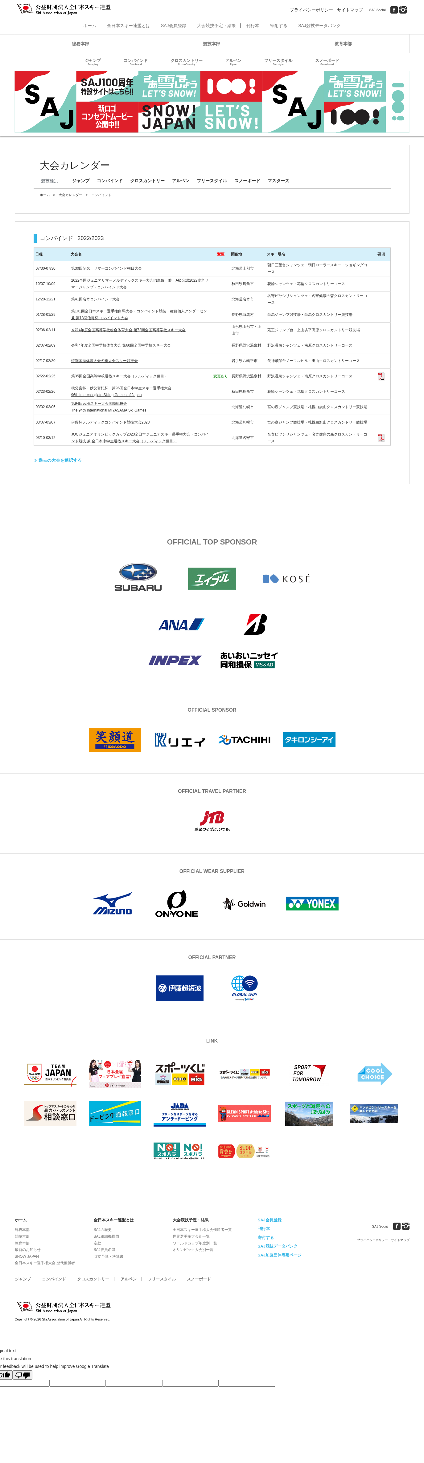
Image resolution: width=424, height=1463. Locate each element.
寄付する (266, 1237)
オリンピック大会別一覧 (193, 1250)
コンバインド (136, 62)
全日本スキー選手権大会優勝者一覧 (202, 1230)
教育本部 (343, 43)
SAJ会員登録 (173, 25)
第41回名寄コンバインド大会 (95, 299)
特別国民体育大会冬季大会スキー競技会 (104, 361)
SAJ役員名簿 (104, 1250)
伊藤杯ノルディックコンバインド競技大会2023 (110, 422)
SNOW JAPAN (27, 1256)
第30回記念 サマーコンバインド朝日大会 (106, 268)
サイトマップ (350, 9)
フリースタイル (278, 62)
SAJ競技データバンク (319, 25)
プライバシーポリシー (311, 9)
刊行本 (252, 25)
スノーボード (327, 62)
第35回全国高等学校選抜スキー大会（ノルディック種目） (119, 376)
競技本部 (211, 43)
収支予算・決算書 (108, 1256)
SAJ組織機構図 (106, 1236)
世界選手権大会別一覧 (191, 1236)
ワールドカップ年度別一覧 (195, 1243)
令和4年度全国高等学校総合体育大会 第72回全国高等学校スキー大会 (128, 330)
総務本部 (80, 43)
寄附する (278, 25)
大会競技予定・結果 (216, 25)
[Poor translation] (22, 1375)
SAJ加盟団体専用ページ (280, 1255)
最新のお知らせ (28, 1250)
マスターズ (278, 180)
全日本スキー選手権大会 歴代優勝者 (45, 1263)
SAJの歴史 (103, 1230)
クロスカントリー (187, 62)
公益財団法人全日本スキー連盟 (64, 1307)
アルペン (233, 62)
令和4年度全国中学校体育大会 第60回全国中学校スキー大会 (121, 345)
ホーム (89, 25)
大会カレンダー (70, 195)
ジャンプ (93, 62)
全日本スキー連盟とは (128, 25)
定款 (97, 1243)
